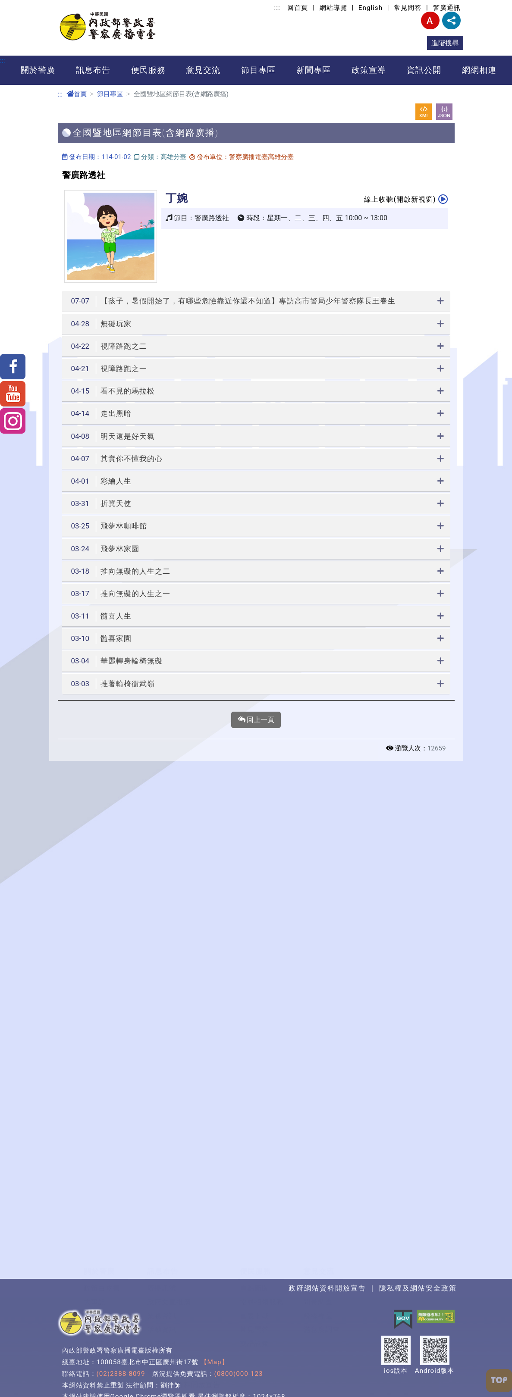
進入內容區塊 (20, 5)
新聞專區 (313, 70)
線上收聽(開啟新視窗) (406, 199)
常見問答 (407, 8)
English (370, 8)
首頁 (76, 94)
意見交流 (203, 70)
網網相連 (479, 70)
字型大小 (430, 20)
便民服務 (148, 70)
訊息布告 (93, 70)
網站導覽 (333, 8)
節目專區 (258, 70)
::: (277, 8)
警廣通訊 (447, 8)
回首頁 (297, 8)
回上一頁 (256, 720)
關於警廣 (38, 70)
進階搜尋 (445, 43)
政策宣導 (369, 70)
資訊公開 (424, 70)
